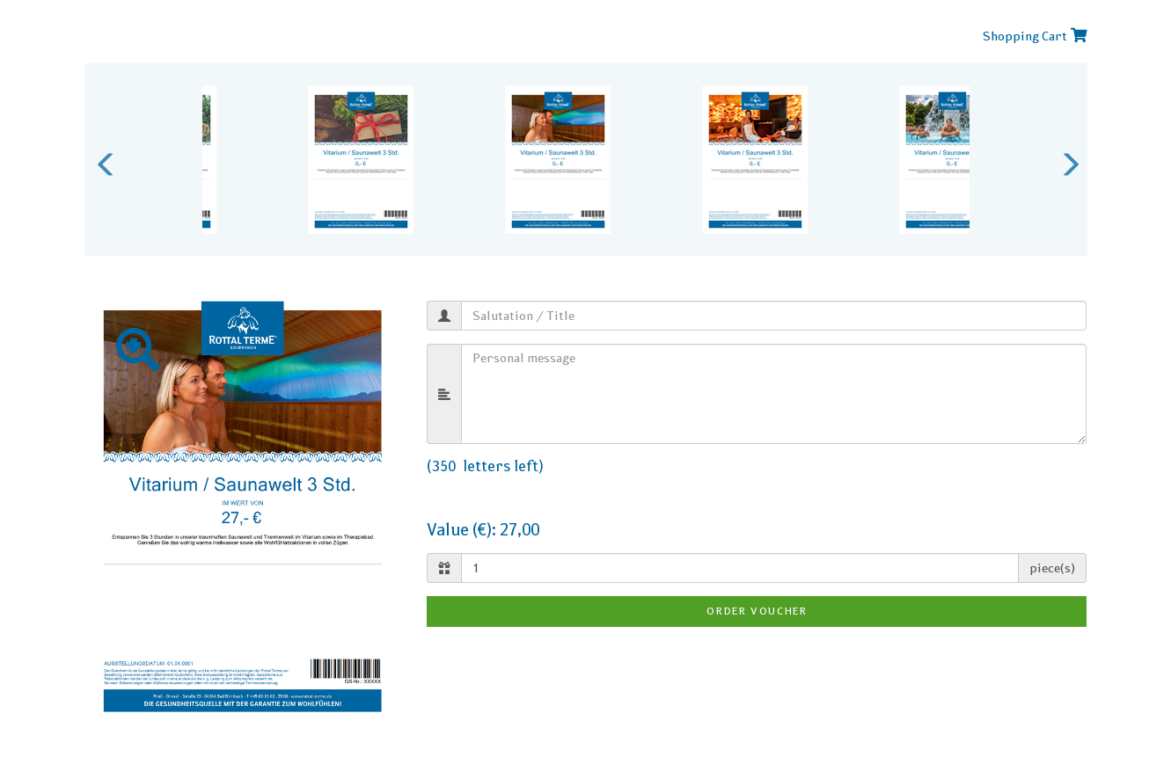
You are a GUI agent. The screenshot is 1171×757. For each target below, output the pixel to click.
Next (1065, 160)
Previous (102, 160)
